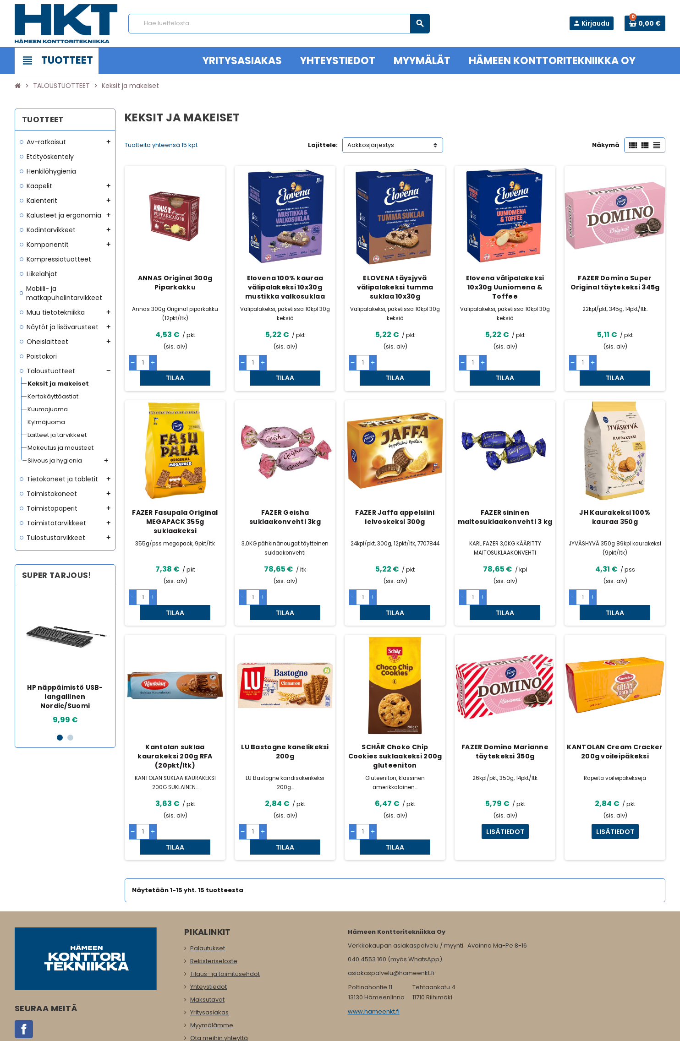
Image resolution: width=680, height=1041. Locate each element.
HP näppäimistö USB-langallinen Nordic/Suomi (65, 696)
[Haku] (278, 23)
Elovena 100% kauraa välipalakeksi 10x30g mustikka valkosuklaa (285, 287)
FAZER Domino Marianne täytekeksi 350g (504, 721)
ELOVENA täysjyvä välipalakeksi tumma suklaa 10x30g (395, 287)
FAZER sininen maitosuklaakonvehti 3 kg (505, 502)
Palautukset (207, 903)
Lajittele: (323, 145)
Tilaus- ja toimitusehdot (225, 928)
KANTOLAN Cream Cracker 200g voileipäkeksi (615, 721)
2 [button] (70, 738)
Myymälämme (211, 980)
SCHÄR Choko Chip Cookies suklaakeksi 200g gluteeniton (395, 726)
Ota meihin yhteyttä (219, 992)
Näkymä (606, 145)
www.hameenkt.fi (374, 966)
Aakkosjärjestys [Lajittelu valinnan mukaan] (370, 145)
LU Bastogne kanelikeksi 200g (285, 721)
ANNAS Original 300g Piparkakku (175, 282)
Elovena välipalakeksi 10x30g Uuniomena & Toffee (505, 287)
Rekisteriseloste (213, 915)
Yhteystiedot (208, 941)
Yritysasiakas (209, 967)
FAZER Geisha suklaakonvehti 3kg (285, 502)
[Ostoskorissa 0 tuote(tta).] (645, 23)
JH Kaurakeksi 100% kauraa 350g (614, 502)
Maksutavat (207, 954)
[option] (65, 659)
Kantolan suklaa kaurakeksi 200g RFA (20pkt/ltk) (174, 726)
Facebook (24, 984)
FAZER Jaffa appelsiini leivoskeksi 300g (394, 502)
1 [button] (60, 738)
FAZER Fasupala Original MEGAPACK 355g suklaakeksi (175, 506)
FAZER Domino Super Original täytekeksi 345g (615, 282)
